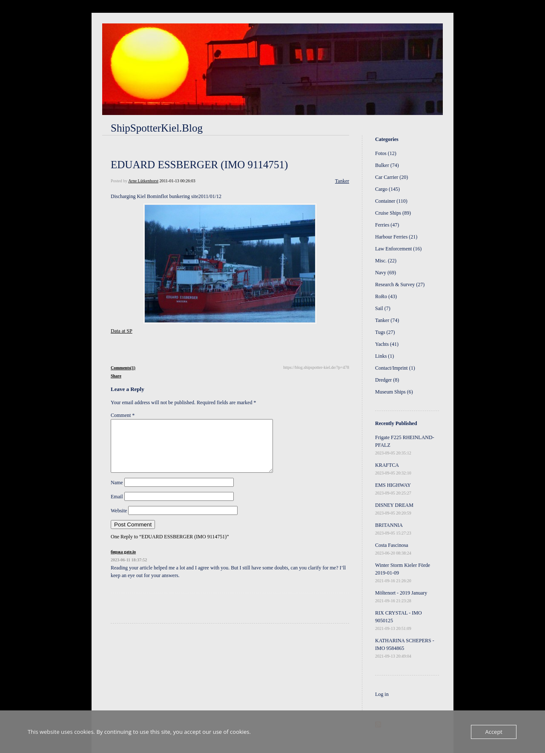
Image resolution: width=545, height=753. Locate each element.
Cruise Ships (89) (393, 213)
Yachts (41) (387, 344)
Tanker (342, 181)
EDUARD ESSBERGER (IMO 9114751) (199, 164)
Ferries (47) (387, 225)
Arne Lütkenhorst (143, 180)
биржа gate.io (123, 562)
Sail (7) (382, 308)
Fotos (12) (385, 153)
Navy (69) (385, 273)
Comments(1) (123, 367)
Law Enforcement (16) (398, 249)
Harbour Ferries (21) (396, 237)
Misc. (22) (385, 261)
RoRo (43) (386, 296)
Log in (382, 694)
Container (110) (391, 201)
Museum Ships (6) (394, 392)
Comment (123, 415)
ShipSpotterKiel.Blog (157, 128)
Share (116, 376)
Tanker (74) (387, 320)
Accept (493, 732)
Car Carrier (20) (391, 177)
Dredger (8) (387, 380)
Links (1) (384, 356)
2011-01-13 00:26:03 (177, 180)
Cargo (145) (387, 189)
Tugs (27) (385, 332)
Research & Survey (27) (400, 284)
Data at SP (121, 331)
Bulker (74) (387, 165)
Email (117, 507)
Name (117, 493)
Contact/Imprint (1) (395, 368)
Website (119, 521)
